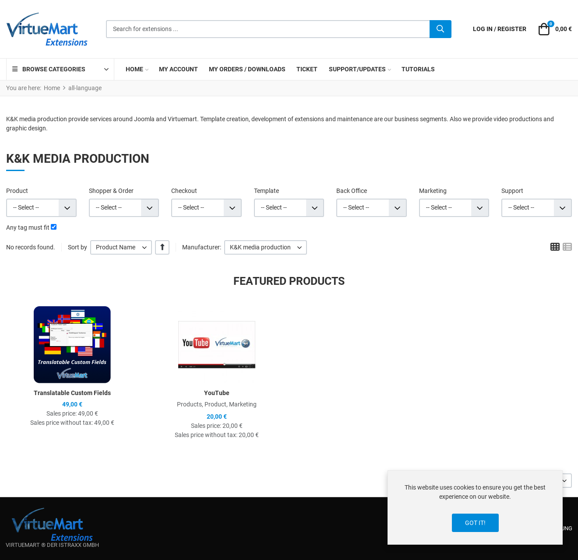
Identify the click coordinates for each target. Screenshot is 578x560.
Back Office (351, 190)
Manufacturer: (201, 247)
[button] (554, 29)
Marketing (433, 190)
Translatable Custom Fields (72, 392)
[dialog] (475, 507)
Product (17, 190)
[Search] (440, 29)
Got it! (475, 522)
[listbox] (121, 247)
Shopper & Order (111, 190)
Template (266, 190)
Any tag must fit (27, 227)
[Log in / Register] (499, 29)
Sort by (77, 247)
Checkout (184, 190)
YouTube (216, 392)
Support (512, 190)
